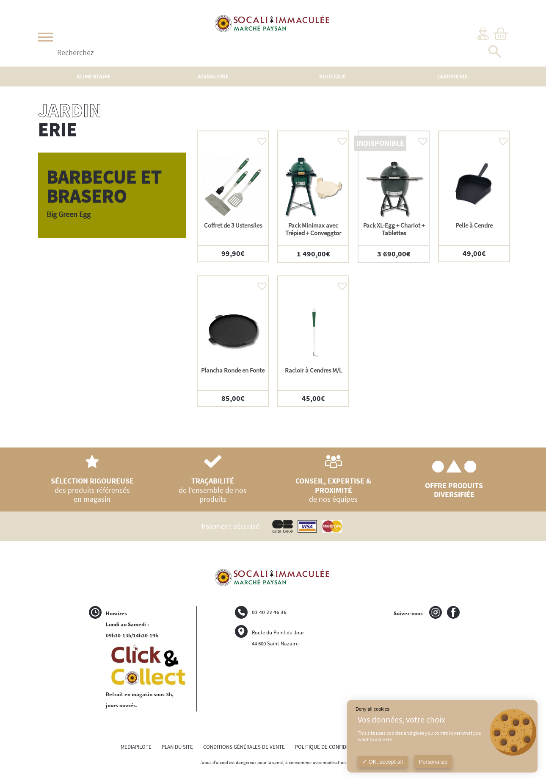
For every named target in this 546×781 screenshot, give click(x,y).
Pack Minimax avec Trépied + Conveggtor (313, 229)
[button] (260, 139)
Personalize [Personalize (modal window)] (433, 762)
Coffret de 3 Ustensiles (233, 225)
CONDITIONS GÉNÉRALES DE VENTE (244, 746)
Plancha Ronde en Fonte (233, 370)
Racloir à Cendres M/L (313, 370)
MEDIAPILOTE (136, 746)
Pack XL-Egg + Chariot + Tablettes (394, 229)
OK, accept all (382, 762)
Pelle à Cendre (474, 225)
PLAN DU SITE (177, 746)
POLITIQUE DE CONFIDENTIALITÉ (332, 746)
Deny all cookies (372, 709)
